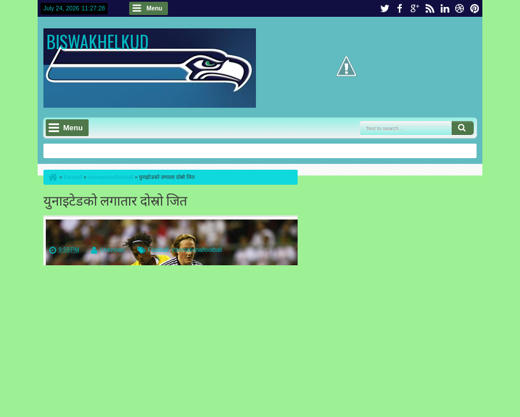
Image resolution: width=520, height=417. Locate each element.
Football (158, 250)
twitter (384, 8)
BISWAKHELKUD (97, 41)
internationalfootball (197, 250)
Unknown (112, 250)
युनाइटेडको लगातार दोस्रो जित (115, 199)
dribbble (459, 8)
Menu (154, 8)
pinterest (474, 8)
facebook (399, 8)
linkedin (444, 8)
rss (429, 8)
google (414, 8)
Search (463, 128)
